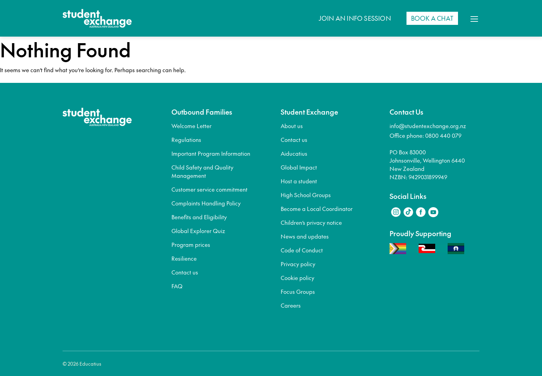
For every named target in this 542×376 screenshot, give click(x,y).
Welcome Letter (191, 125)
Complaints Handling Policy (206, 203)
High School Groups (306, 195)
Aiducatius (294, 153)
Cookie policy (297, 277)
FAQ (177, 286)
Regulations (186, 139)
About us (292, 125)
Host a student (299, 181)
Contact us (184, 272)
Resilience (184, 258)
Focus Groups (298, 291)
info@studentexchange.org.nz (428, 125)
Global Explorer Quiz (198, 230)
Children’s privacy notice (311, 222)
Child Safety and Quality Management (202, 171)
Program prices (190, 244)
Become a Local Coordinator (317, 208)
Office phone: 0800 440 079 (425, 135)
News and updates (305, 236)
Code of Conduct (302, 250)
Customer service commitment (209, 189)
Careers (291, 305)
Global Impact (299, 167)
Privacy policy (298, 264)
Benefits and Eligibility (199, 217)
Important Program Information (210, 153)
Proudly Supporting (420, 233)
